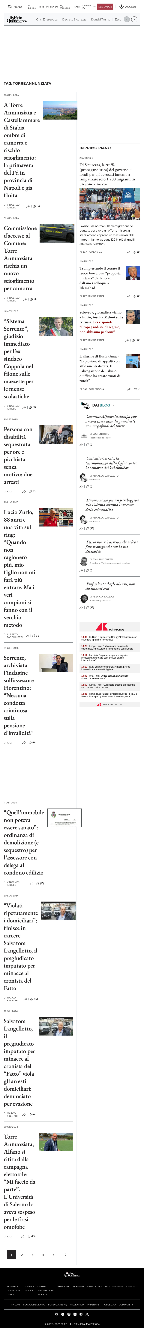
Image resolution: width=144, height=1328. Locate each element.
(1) (89, 444)
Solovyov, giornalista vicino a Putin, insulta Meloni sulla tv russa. (101, 322)
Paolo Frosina (91, 252)
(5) (36, 206)
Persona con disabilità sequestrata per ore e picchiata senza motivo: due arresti (18, 455)
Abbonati (105, 6)
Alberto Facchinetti (13, 636)
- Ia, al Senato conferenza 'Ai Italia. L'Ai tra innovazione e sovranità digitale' (105, 668)
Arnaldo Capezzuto (104, 475)
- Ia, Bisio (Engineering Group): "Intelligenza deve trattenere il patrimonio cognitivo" (109, 638)
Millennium (52, 6)
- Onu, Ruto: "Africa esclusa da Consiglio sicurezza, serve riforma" (104, 677)
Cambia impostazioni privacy (45, 1290)
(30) (136, 340)
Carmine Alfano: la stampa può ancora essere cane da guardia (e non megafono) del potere (111, 421)
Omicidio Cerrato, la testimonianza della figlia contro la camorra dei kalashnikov (111, 462)
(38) (90, 528)
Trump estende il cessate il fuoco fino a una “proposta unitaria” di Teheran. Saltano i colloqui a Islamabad (100, 278)
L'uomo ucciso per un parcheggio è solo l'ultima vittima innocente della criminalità (112, 504)
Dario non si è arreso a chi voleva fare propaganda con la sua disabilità (112, 546)
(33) (90, 607)
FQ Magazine (65, 6)
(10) (40, 883)
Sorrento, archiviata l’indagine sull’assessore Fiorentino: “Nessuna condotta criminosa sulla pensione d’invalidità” (19, 695)
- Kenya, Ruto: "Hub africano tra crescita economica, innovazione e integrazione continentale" (107, 647)
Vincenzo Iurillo (12, 206)
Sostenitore (99, 433)
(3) (33, 299)
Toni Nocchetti (101, 559)
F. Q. (8, 491)
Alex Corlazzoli (101, 596)
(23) (32, 1236)
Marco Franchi (11, 999)
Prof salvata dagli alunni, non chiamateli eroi (110, 586)
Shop (77, 6)
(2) (32, 491)
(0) (35, 635)
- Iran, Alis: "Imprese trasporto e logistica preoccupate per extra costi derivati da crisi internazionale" (104, 658)
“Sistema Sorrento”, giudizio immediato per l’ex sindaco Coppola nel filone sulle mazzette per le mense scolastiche (19, 358)
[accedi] (127, 6)
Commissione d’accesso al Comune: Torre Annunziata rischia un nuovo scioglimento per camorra (20, 258)
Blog (41, 6)
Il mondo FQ (89, 6)
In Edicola (32, 6)
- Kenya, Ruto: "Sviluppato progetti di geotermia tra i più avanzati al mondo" (108, 686)
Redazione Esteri (92, 296)
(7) (137, 389)
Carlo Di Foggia (92, 389)
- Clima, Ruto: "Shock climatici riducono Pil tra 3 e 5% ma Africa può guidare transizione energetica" (109, 695)
